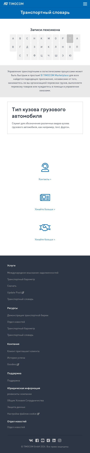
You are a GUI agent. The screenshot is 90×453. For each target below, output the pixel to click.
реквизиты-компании (19, 394)
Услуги (11, 265)
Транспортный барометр (21, 279)
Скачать (11, 286)
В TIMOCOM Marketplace (55, 75)
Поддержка (14, 373)
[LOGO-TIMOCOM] (13, 4)
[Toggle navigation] (85, 4)
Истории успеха (16, 358)
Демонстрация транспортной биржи (27, 315)
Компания (13, 344)
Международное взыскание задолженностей (32, 273)
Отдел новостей (16, 322)
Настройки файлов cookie (23, 414)
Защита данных (16, 407)
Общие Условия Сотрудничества (25, 400)
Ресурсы (12, 308)
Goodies (13, 364)
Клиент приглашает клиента (23, 351)
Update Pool (15, 292)
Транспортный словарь (20, 299)
